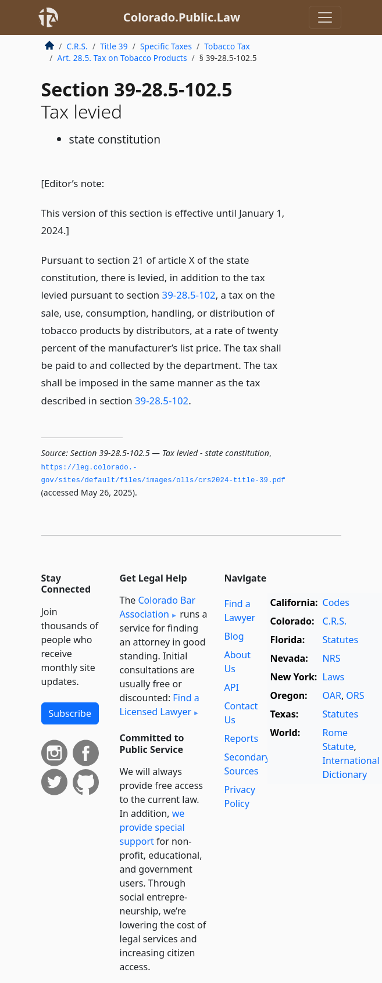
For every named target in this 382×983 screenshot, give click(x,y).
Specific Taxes (166, 46)
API (231, 687)
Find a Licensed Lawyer (159, 704)
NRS (332, 658)
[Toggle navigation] (325, 17)
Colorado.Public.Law (181, 17)
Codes (336, 602)
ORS (355, 695)
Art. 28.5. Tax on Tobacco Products (122, 57)
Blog (234, 636)
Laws (334, 676)
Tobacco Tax (227, 46)
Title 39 (114, 46)
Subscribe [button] (70, 713)
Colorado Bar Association (158, 607)
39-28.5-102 (189, 295)
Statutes (341, 639)
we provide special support (152, 827)
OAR (332, 695)
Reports (241, 738)
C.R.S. (77, 46)
